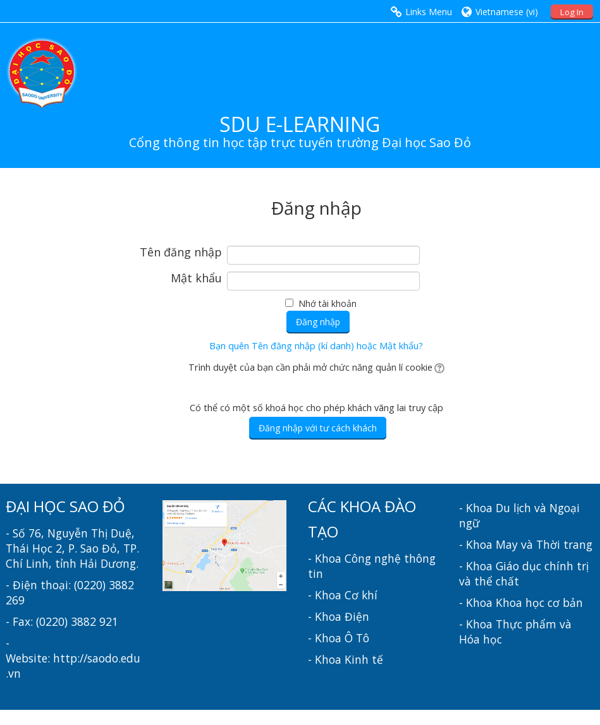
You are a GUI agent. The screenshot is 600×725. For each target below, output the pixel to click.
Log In (572, 12)
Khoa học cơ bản (539, 602)
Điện (357, 616)
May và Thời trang (544, 544)
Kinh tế (364, 659)
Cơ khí (361, 594)
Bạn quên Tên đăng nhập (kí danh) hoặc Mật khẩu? (316, 346)
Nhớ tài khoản (327, 303)
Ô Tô (357, 637)
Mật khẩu (196, 278)
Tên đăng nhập (181, 253)
